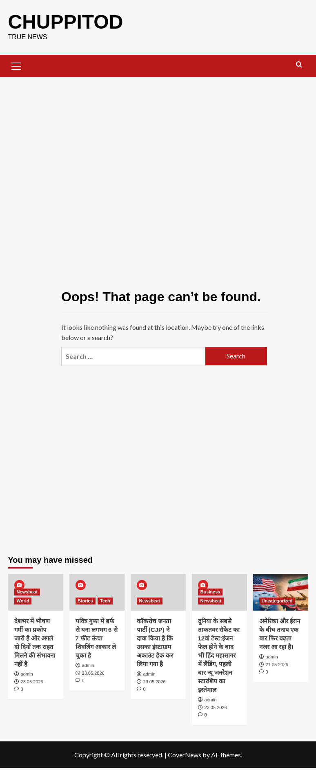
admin (27, 674)
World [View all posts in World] (23, 600)
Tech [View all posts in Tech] (105, 600)
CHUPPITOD (65, 22)
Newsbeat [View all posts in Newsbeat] (27, 591)
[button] (16, 65)
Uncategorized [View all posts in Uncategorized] (277, 600)
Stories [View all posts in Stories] (85, 600)
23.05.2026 (32, 681)
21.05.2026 (277, 664)
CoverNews (184, 755)
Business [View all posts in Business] (210, 591)
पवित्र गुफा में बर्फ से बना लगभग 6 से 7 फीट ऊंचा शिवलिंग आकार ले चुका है (97, 638)
